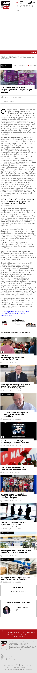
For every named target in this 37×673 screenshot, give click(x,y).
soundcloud (29, 5)
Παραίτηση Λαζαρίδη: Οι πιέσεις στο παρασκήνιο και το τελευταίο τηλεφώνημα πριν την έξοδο (15, 386)
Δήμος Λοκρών (22, 65)
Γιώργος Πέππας (22, 607)
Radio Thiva (5, 5)
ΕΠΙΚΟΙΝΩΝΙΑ (10, 667)
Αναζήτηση (17, 9)
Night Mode (34, 52)
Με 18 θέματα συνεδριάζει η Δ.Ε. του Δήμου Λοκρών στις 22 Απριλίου (15, 578)
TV (34, 2)
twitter (20, 5)
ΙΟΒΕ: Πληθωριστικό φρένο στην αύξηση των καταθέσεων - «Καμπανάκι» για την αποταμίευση (14, 524)
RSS (31, 665)
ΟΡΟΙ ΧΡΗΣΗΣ (17, 664)
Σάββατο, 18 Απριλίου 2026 (12, 362)
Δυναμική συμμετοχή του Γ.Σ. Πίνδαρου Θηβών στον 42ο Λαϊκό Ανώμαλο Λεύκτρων (13, 496)
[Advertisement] (18, 31)
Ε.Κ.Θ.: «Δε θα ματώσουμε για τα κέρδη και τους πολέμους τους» (13, 468)
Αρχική (3, 56)
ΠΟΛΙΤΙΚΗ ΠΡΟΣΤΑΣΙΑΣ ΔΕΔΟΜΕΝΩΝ (15, 665)
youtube (26, 5)
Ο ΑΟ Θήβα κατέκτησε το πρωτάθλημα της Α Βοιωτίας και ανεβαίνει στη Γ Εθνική (13, 357)
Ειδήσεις (10, 56)
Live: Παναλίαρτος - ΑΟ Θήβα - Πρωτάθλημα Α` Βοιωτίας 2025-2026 (14, 442)
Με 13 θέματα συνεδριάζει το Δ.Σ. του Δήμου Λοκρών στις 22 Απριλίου (15, 551)
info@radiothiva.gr (9, 659)
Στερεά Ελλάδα (19, 56)
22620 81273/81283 (10, 655)
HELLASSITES (27, 669)
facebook (17, 5)
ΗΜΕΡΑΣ (14, 591)
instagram (23, 5)
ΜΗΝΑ (23, 591)
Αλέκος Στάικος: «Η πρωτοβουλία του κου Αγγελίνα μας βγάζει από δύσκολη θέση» (15, 414)
